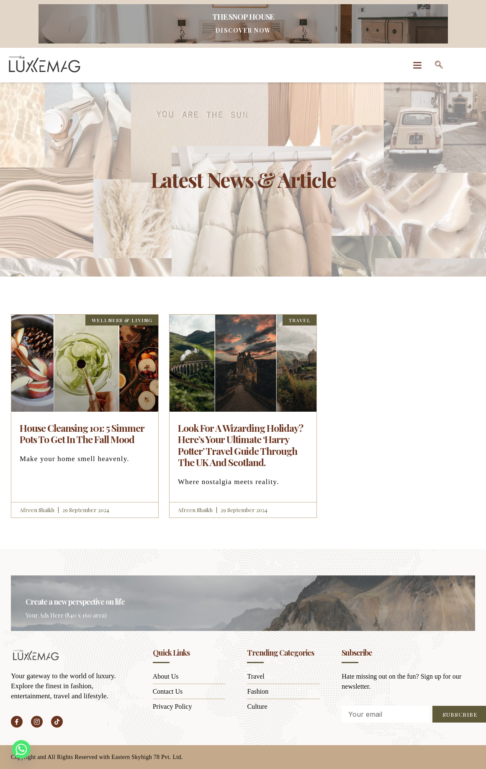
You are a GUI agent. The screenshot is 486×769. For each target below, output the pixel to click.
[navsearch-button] (439, 64)
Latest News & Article (243, 178)
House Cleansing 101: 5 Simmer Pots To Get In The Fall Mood (82, 433)
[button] (417, 65)
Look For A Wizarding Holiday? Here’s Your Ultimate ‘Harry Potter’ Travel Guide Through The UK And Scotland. (240, 445)
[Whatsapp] (21, 749)
